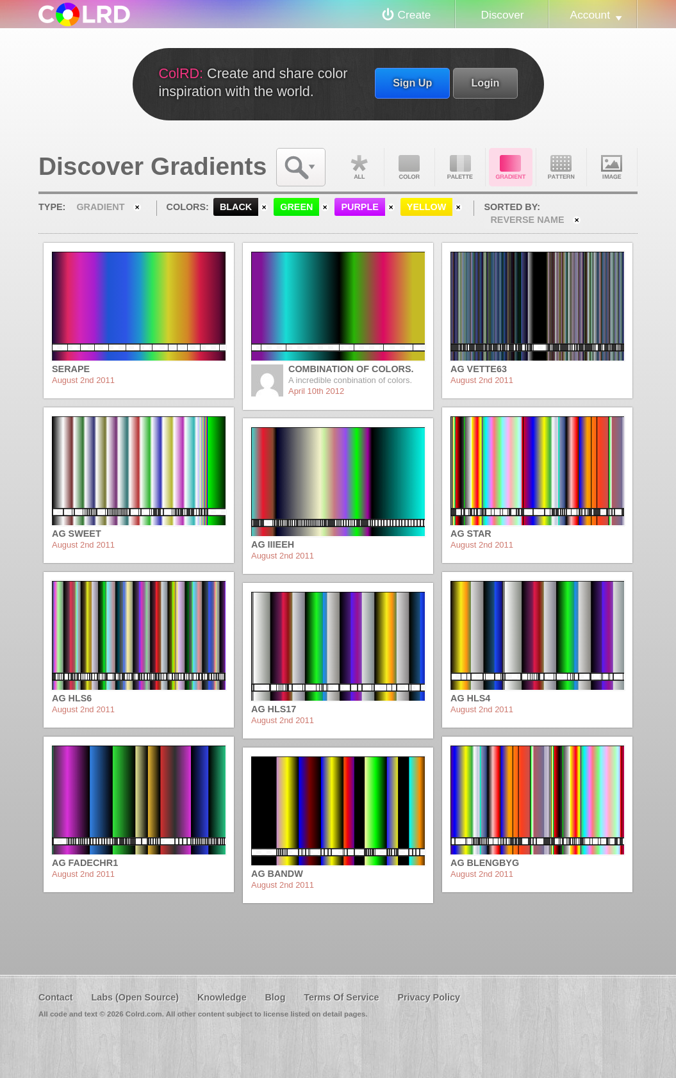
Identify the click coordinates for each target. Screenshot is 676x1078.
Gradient (510, 167)
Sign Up (412, 82)
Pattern (561, 167)
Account (590, 14)
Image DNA (612, 167)
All (359, 167)
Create (414, 14)
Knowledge (222, 997)
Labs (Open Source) (135, 997)
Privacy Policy (428, 997)
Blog (275, 997)
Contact (55, 997)
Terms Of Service (341, 997)
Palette (460, 167)
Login (485, 82)
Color (409, 167)
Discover (502, 14)
